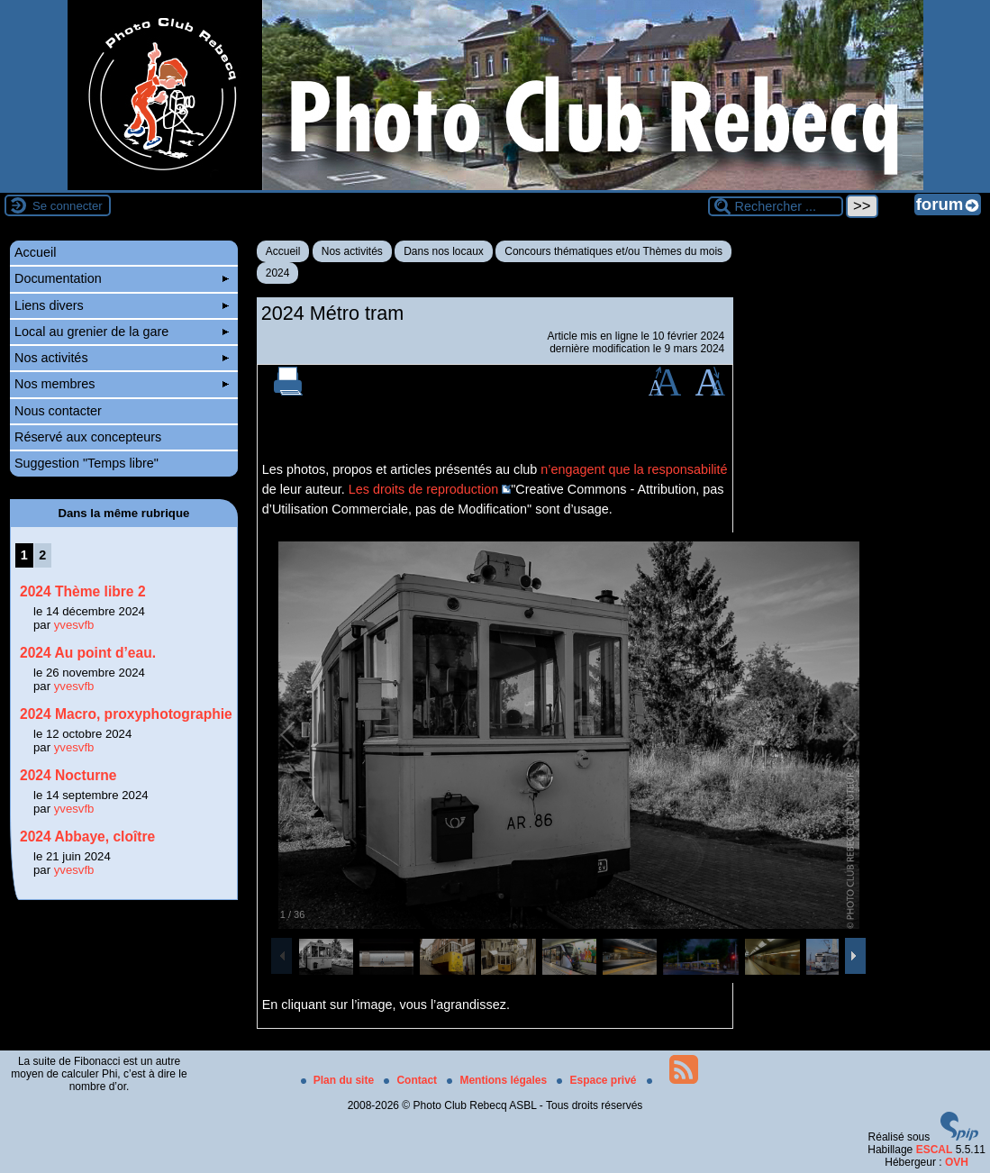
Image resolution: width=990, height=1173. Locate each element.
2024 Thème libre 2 (83, 591)
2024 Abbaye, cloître (87, 836)
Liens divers (121, 305)
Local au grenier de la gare (121, 331)
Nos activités (352, 251)
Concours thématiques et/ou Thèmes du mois (613, 251)
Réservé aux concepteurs (87, 437)
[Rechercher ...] (775, 206)
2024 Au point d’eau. (88, 652)
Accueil (283, 251)
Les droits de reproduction (423, 489)
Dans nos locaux (444, 251)
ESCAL (934, 1149)
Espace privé (598, 1080)
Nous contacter (58, 411)
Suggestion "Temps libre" (86, 463)
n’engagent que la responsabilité (633, 469)
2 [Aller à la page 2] (42, 555)
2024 (278, 273)
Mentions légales (498, 1080)
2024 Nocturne (68, 775)
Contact (412, 1080)
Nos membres (121, 384)
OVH (956, 1162)
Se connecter (67, 206)
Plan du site (339, 1080)
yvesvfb (74, 625)
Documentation (121, 278)
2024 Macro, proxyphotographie (126, 714)
